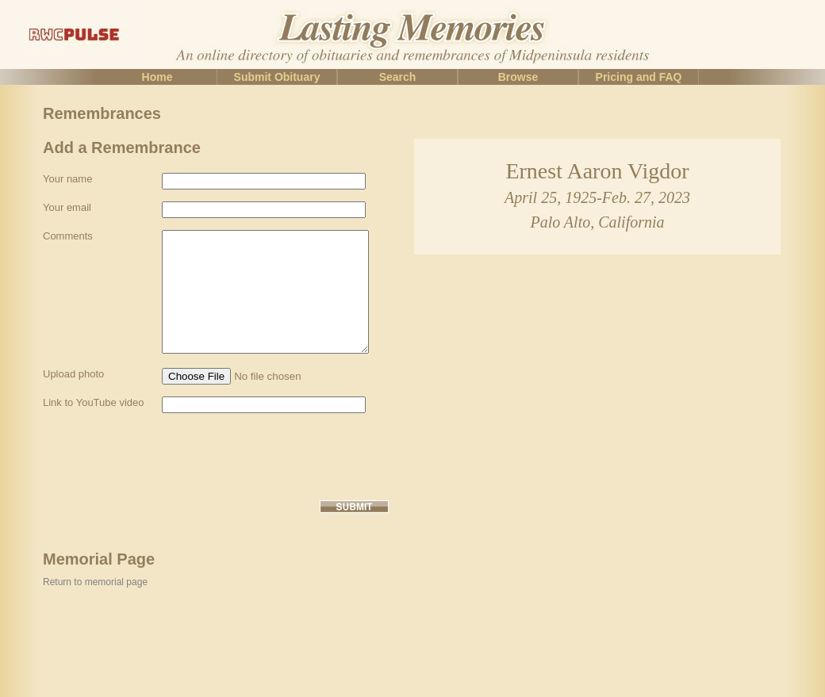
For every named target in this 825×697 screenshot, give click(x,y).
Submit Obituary (277, 77)
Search (397, 77)
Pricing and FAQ (639, 77)
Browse (518, 77)
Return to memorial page (95, 629)
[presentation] (163, 503)
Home (157, 77)
